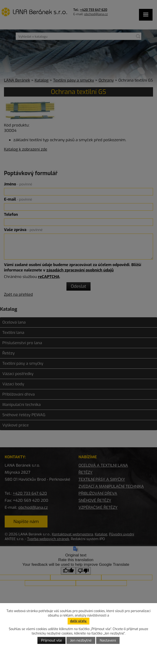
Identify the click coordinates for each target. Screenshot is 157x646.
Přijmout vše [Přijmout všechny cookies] (51, 640)
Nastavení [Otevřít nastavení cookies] (108, 640)
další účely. (78, 621)
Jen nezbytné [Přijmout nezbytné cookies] (80, 640)
